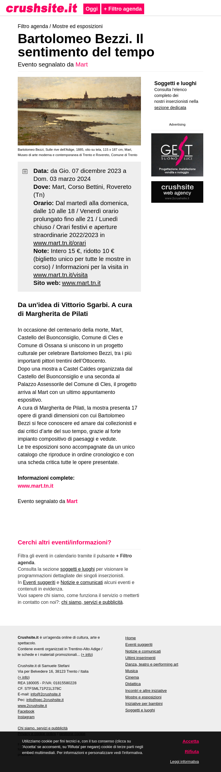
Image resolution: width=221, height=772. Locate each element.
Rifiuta (192, 751)
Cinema (132, 677)
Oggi (92, 9)
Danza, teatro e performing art (151, 664)
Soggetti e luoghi (175, 83)
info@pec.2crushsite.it (45, 700)
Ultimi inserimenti (140, 658)
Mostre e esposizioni (143, 697)
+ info (87, 654)
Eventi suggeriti (39, 582)
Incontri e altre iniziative (146, 690)
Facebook (26, 711)
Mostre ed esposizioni (77, 26)
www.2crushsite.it (32, 705)
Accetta (191, 741)
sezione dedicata (170, 107)
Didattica (133, 684)
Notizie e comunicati (82, 582)
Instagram (26, 717)
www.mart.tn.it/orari (59, 242)
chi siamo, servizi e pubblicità (92, 602)
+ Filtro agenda (123, 9)
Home (130, 638)
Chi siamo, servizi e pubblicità (43, 728)
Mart (81, 64)
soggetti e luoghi (77, 569)
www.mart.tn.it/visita (60, 274)
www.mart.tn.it (81, 282)
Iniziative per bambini (143, 703)
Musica (131, 671)
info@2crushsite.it (45, 694)
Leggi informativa (184, 761)
